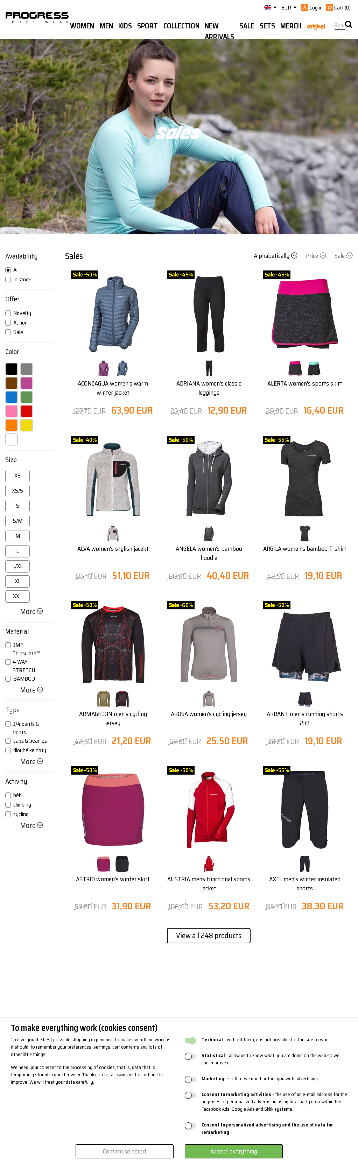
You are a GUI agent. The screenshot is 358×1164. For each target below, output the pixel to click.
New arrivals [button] (219, 31)
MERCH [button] (290, 26)
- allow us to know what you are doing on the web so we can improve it (270, 1059)
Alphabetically (276, 256)
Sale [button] (246, 26)
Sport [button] (147, 26)
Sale (344, 256)
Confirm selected (124, 1151)
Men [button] (106, 26)
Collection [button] (181, 26)
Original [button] (316, 26)
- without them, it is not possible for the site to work (266, 1039)
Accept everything (233, 1151)
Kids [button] (125, 26)
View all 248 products (208, 935)
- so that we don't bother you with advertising (260, 1078)
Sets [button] (267, 26)
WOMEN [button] (82, 26)
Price (317, 256)
